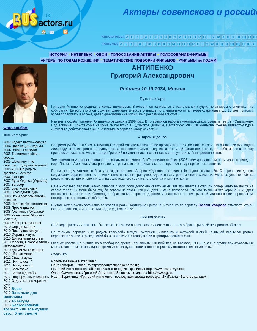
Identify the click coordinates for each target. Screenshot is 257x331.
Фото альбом (15, 128)
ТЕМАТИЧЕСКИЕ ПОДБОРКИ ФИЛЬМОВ (139, 60)
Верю (17, 289)
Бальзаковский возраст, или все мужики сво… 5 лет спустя (25, 309)
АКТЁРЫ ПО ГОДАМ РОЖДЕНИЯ (70, 60)
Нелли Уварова (212, 205)
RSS (65, 31)
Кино (40, 17)
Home (43, 32)
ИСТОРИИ (58, 54)
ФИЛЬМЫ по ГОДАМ (197, 60)
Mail (52, 32)
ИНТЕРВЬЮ (81, 54)
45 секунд (20, 301)
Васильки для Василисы (20, 295)
